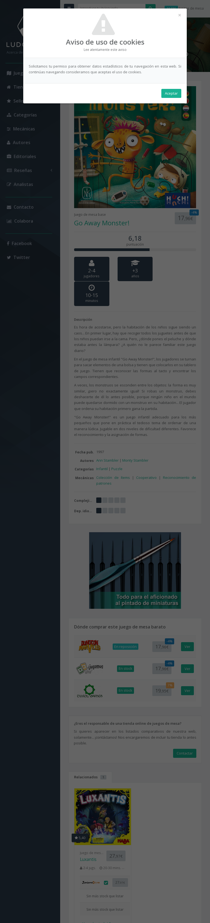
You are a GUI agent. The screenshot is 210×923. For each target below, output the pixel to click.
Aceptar (171, 93)
